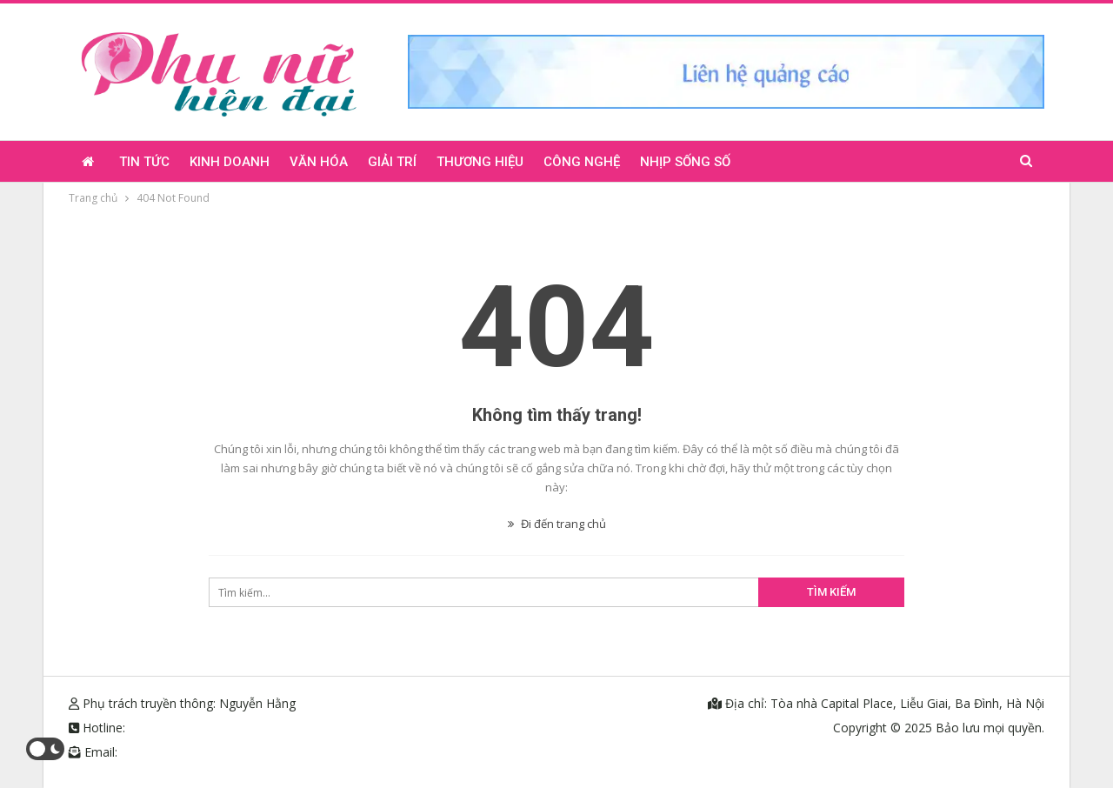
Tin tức (144, 162)
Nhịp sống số (685, 162)
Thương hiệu (480, 162)
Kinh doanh (230, 162)
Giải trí (392, 162)
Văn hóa (319, 162)
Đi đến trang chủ (557, 523)
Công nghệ (581, 162)
